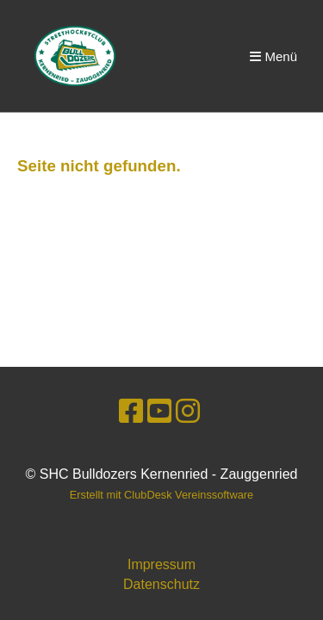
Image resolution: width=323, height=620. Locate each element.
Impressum (161, 564)
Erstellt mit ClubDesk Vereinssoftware (161, 494)
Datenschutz (161, 584)
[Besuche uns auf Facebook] (131, 411)
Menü (273, 56)
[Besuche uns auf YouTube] (159, 411)
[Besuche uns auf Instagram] (188, 411)
